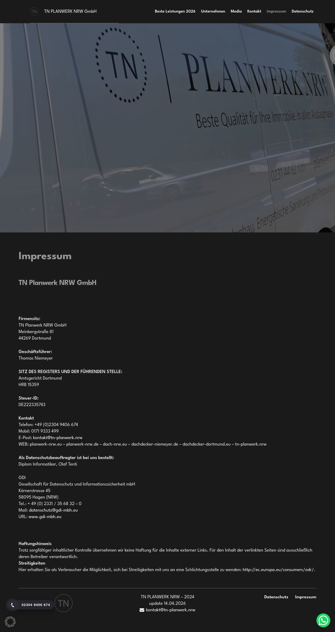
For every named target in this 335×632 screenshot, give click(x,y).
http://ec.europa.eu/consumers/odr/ (278, 570)
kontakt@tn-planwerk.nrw (58, 438)
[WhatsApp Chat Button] (323, 620)
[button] (10, 622)
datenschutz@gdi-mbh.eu (53, 510)
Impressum (305, 597)
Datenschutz (276, 597)
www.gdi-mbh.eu (45, 517)
